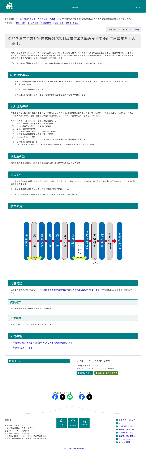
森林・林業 (20, 23)
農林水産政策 (33, 23)
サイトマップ (124, 423)
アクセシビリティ (126, 432)
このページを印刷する (107, 373)
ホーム (19, 19)
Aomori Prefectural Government (74, 448)
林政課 (52, 19)
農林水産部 (42, 19)
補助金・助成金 (72, 23)
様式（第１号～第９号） (25, 348)
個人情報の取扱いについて (130, 426)
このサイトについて (127, 420)
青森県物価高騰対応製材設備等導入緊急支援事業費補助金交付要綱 (44, 342)
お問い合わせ (86, 373)
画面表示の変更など (127, 436)
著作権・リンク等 (126, 429)
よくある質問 (124, 442)
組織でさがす (29, 19)
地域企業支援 (46, 23)
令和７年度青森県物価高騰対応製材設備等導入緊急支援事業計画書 (70, 290)
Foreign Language (127, 439)
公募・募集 (59, 23)
